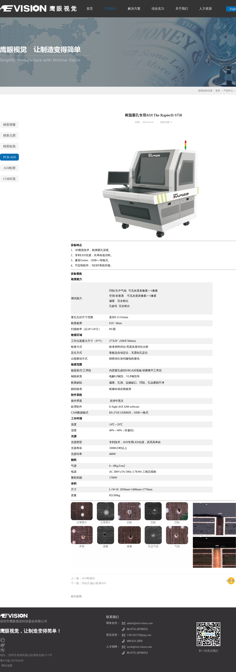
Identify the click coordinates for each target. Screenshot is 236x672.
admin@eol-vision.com (140, 623)
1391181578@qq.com (139, 635)
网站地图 (6, 665)
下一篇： (88, 583)
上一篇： (83, 578)
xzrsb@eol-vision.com (139, 646)
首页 (90, 8)
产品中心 (228, 90)
